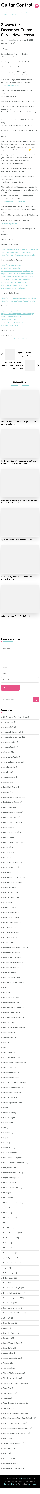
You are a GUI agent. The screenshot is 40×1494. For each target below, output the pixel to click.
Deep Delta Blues (10, 917)
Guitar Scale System (10, 1092)
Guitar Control (17, 5)
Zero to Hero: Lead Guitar (12, 1468)
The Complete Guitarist (12, 1378)
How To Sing (8, 1118)
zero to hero (7, 1458)
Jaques (5, 1138)
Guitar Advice (8, 1052)
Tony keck (7, 1398)
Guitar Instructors (9, 1072)
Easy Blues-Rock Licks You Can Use (16, 947)
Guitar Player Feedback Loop (14, 1087)
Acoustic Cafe (8, 727)
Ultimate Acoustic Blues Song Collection (18, 1418)
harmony (6, 1107)
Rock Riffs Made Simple (12, 1288)
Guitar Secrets (8, 1097)
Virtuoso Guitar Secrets (11, 1443)
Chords (5, 857)
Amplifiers (7, 772)
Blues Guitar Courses (11, 817)
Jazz (4, 1143)
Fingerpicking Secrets (11, 1012)
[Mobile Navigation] (37, 6)
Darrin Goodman (9, 907)
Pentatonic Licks (9, 1238)
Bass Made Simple (10, 787)
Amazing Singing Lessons (12, 762)
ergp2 (5, 987)
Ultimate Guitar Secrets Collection (16, 1433)
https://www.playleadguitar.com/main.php (16, 252)
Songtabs (6, 1338)
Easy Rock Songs (9, 952)
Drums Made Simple (10, 922)
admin (3, 40)
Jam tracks (7, 1122)
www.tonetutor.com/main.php (12, 322)
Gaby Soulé (7, 1032)
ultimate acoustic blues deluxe (14, 1413)
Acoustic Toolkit (9, 747)
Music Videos (8, 1223)
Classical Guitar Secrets (12, 882)
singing (5, 1328)
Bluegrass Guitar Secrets (12, 812)
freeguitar (6, 1022)
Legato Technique (10, 1178)
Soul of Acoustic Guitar (11, 1343)
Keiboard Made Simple (11, 1158)
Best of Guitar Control (11, 802)
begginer (6, 792)
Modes (5, 1213)
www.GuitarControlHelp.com (20, 339)
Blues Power (8, 837)
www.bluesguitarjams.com (10, 325)
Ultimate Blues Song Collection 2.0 (16, 1428)
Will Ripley (7, 1448)
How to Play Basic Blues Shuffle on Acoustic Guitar (16, 578)
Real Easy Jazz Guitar (11, 1263)
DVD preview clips (10, 932)
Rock (5, 1283)
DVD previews (8, 937)
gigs (4, 1042)
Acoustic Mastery (9, 742)
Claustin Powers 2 (10, 897)
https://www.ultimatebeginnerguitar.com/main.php (19, 249)
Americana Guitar (9, 767)
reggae (5, 1268)
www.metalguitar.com (9, 224)
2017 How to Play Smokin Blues (15, 717)
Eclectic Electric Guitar (11, 962)
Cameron (6, 847)
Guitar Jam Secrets (10, 1077)
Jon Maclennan (8, 1153)
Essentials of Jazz (9, 1002)
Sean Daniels (8, 1303)
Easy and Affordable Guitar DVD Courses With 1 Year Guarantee (19, 501)
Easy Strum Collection (11, 957)
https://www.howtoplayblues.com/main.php (17, 274)
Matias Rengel (8, 1183)
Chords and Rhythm (10, 862)
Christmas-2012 (9, 867)
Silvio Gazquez (8, 1323)
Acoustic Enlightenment (12, 732)
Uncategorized (8, 1438)
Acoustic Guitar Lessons (12, 737)
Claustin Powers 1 (10, 892)
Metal (5, 1193)
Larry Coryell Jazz (9, 1168)
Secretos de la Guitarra (11, 1308)
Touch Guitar (8, 1408)
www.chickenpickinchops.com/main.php (15, 285)
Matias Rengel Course (11, 1188)
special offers (8, 1353)
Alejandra (6, 752)
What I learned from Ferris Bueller (16, 616)
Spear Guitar (7, 1348)
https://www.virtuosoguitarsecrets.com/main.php (19, 298)
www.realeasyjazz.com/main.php (13, 201)
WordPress (31, 1484)
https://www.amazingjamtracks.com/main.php (17, 314)
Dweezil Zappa (8, 942)
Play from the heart (10, 1248)
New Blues (7, 1228)
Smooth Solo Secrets (11, 1333)
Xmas (5, 1453)
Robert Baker (8, 1278)
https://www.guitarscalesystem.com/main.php (18, 311)
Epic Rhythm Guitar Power (13, 982)
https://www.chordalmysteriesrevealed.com (17, 276)
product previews (9, 1258)
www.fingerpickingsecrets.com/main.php (15, 279)
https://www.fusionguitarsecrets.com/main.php (18, 301)
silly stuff (6, 1318)
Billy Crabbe (7, 807)
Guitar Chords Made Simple (13, 1062)
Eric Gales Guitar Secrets (12, 997)
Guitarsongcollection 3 (11, 1103)
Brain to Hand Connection (12, 842)
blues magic (7, 827)
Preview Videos (9, 1253)
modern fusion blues (10, 1208)
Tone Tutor (7, 1388)
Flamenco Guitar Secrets (12, 1017)
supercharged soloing (11, 1358)
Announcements (9, 777)
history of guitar (9, 1113)
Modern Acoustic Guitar (11, 1203)
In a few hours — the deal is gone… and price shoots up (18, 422)
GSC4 (5, 1047)
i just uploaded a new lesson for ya (16, 540)
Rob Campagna (8, 1273)
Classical (6, 872)
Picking (5, 1243)
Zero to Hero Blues (10, 1463)
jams (5, 1128)
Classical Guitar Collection (12, 877)
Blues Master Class (10, 832)
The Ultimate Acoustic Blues (14, 1383)
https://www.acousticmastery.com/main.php (17, 271)
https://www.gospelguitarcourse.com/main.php (18, 255)
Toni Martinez (8, 1393)
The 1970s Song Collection (13, 1373)
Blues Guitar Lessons (11, 822)
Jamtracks (6, 1133)
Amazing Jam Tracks (10, 757)
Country (6, 902)
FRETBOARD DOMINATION (14, 1027)
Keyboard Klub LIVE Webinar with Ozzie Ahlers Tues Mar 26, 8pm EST (18, 462)
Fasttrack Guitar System (12, 1007)
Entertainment (8, 972)
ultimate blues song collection (14, 1423)
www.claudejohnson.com (10, 85)
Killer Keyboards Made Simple (14, 1163)
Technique (7, 1368)
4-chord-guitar (8, 722)
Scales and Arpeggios (11, 1298)
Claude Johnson (9, 887)
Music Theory (8, 1218)
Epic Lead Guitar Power (11, 977)
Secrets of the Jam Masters (13, 1313)
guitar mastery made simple (13, 1082)
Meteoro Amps (9, 1198)
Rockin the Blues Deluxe (12, 1293)
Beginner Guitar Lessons (12, 797)
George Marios (8, 1037)
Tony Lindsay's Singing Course (14, 1403)
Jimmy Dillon (7, 1148)
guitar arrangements (10, 1057)
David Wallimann (9, 912)
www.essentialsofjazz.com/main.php (14, 282)
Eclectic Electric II (9, 967)
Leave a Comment (8, 43)
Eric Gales (7, 992)
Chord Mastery (8, 852)
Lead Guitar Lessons (10, 1173)
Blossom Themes (10, 1484)
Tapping (6, 1363)
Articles (6, 782)
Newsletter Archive (9, 21)
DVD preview (8, 927)
